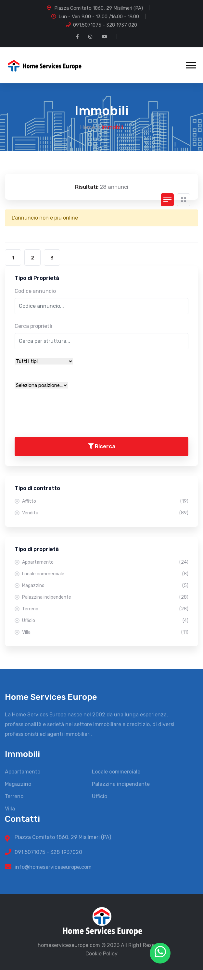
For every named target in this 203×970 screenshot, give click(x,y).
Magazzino (105, 585)
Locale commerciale (105, 574)
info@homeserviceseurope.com (53, 867)
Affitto (105, 501)
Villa (105, 632)
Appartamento (105, 562)
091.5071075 (87, 25)
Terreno (105, 609)
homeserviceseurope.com (69, 945)
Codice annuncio (35, 291)
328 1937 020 (121, 25)
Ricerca (101, 446)
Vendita (105, 513)
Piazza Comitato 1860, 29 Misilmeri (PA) (98, 8)
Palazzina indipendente (105, 597)
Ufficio (105, 621)
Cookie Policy (101, 954)
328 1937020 (66, 852)
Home (87, 127)
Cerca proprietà (33, 326)
